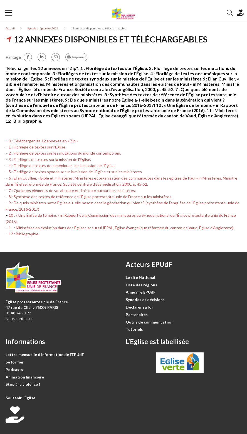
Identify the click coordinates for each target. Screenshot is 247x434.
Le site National (140, 277)
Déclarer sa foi (139, 307)
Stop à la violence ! (23, 384)
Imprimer (79, 57)
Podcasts (14, 369)
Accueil (10, 28)
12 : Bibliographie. (24, 233)
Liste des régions (141, 284)
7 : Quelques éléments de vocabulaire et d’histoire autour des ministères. (72, 190)
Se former (15, 362)
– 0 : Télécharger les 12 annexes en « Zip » (42, 140)
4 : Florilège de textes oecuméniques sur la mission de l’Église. (62, 165)
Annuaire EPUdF (140, 292)
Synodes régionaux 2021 (42, 28)
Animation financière (25, 377)
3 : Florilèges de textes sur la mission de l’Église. (50, 159)
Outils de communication (149, 322)
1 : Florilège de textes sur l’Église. (37, 147)
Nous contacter (19, 318)
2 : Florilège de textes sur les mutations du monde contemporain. (65, 153)
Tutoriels (134, 329)
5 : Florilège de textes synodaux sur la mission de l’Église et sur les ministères (75, 171)
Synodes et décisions (145, 299)
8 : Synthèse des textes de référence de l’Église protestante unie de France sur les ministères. (90, 196)
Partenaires (137, 314)
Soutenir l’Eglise (20, 397)
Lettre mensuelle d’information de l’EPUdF (45, 354)
